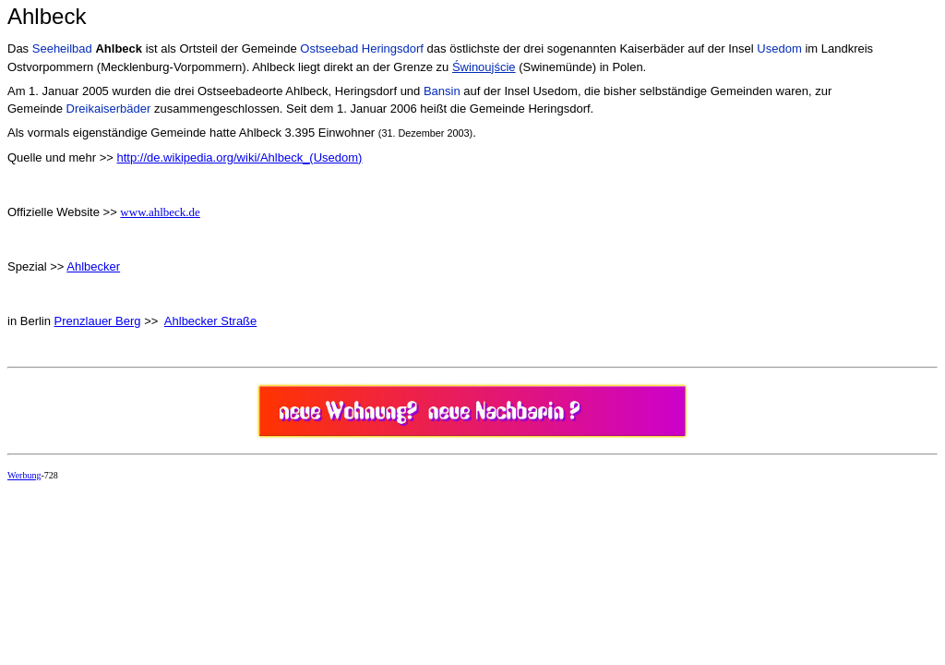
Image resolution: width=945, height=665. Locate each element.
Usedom (779, 48)
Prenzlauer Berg (97, 321)
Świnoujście (484, 67)
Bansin (442, 91)
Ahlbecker (93, 266)
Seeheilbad (62, 48)
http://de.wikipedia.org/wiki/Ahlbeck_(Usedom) (240, 157)
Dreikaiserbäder (108, 108)
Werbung (24, 475)
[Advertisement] (343, 536)
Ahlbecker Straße (210, 321)
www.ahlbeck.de (160, 212)
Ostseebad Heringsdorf (362, 48)
